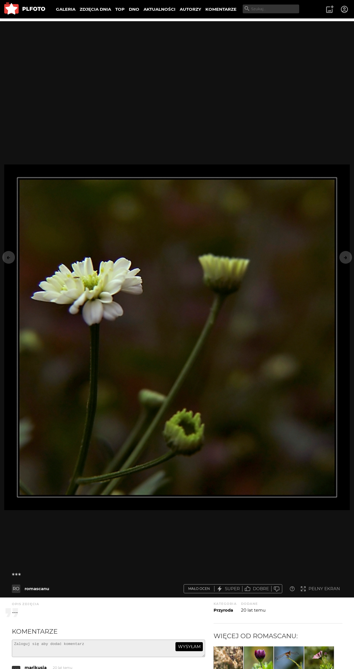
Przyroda (223, 610)
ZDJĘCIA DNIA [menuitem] (95, 9)
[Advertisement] (177, 60)
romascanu (37, 588)
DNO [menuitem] (134, 9)
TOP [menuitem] (120, 9)
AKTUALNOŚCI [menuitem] (159, 9)
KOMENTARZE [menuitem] (220, 9)
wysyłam (189, 646)
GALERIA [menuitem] (65, 9)
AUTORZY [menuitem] (190, 9)
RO (16, 588)
